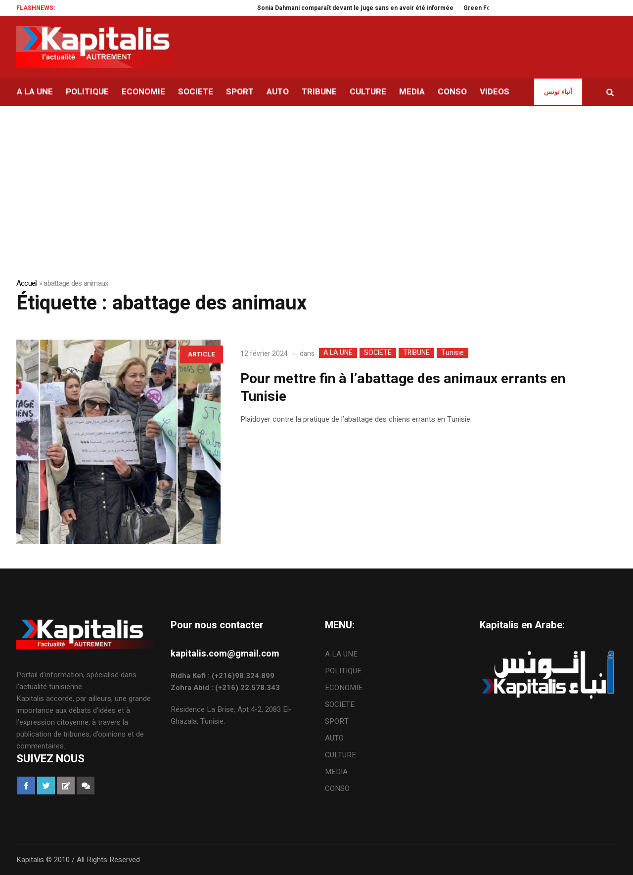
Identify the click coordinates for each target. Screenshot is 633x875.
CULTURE (340, 754)
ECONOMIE (343, 687)
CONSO (337, 788)
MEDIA (336, 771)
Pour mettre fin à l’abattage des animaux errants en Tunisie (402, 388)
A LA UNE (338, 353)
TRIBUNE (416, 353)
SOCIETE (378, 353)
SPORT (337, 721)
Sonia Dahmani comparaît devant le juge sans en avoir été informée (365, 7)
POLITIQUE (343, 670)
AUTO (334, 738)
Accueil (27, 283)
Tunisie (452, 353)
